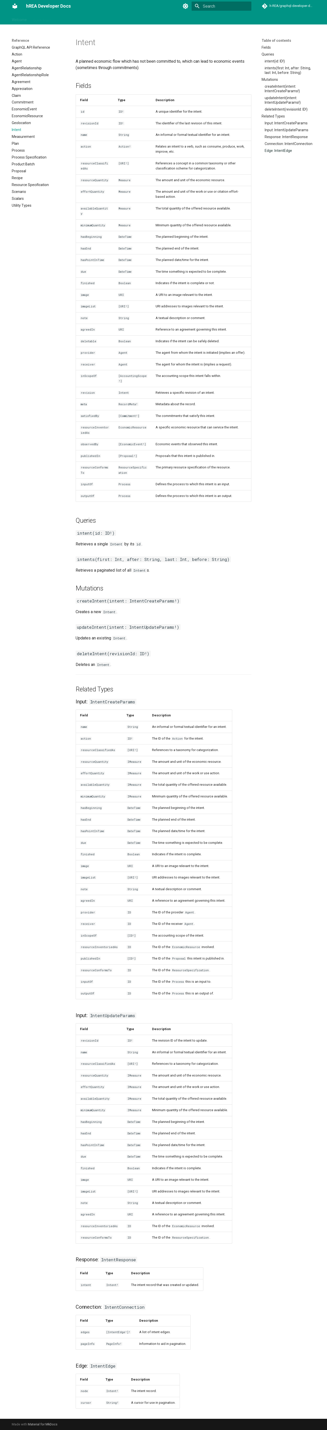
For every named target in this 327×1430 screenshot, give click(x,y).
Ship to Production (200, 19)
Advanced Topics (166, 19)
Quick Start (42, 19)
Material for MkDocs (42, 1424)
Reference (137, 19)
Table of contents (276, 40)
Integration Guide (71, 19)
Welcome (19, 19)
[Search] (221, 6)
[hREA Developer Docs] (15, 6)
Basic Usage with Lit (107, 19)
